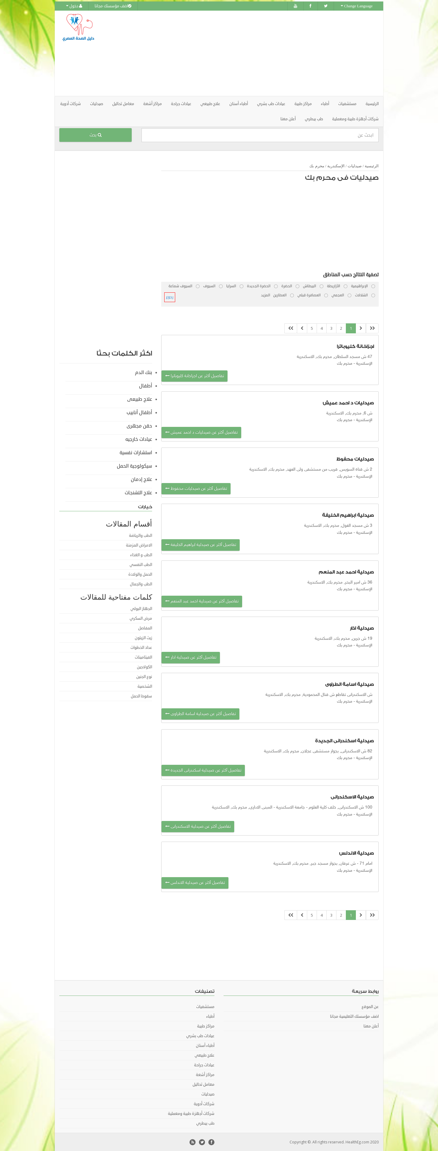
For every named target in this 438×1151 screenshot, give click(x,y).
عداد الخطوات (141, 647)
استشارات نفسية (136, 452)
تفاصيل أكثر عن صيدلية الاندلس (195, 882)
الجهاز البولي (141, 608)
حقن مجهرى (139, 425)
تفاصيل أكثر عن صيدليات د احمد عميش (201, 432)
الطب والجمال (141, 584)
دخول (74, 6)
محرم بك (316, 165)
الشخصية (144, 686)
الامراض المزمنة (139, 545)
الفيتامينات (143, 657)
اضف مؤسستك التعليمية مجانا (354, 1016)
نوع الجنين (144, 676)
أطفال (145, 385)
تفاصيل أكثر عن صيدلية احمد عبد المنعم (201, 601)
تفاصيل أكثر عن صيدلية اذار (190, 657)
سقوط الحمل (141, 696)
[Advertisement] (253, 53)
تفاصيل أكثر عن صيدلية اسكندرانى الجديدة (203, 770)
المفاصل (145, 628)
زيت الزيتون (143, 637)
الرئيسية (372, 103)
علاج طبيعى (139, 399)
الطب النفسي (141, 564)
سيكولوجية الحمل (134, 465)
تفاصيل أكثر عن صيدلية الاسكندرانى (198, 826)
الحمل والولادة (140, 574)
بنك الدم (143, 372)
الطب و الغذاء (141, 554)
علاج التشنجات (138, 492)
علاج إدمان (141, 479)
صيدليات (355, 165)
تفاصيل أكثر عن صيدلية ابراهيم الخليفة (200, 544)
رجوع (169, 296)
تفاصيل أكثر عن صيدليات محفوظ (196, 488)
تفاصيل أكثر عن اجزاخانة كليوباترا (194, 375)
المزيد (265, 295)
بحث (95, 135)
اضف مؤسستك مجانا (113, 6)
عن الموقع (370, 1006)
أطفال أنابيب (139, 412)
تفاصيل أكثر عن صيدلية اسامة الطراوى (200, 713)
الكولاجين (144, 666)
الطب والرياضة (140, 535)
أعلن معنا (288, 118)
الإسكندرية (336, 165)
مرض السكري (141, 618)
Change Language (357, 6)
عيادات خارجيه (138, 439)
